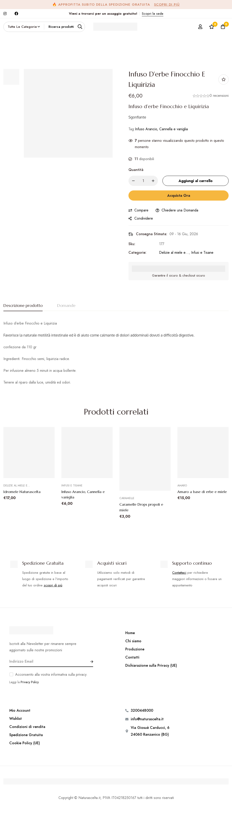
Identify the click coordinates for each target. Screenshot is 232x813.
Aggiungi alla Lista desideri (223, 79)
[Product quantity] (143, 181)
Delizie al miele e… (174, 252)
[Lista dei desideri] (211, 26)
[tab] (23, 306)
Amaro (182, 486)
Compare (141, 210)
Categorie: (137, 252)
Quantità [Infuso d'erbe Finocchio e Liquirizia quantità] (135, 169)
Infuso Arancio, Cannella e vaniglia (161, 129)
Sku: (131, 244)
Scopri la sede (152, 13)
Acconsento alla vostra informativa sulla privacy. (51, 674)
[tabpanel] (116, 353)
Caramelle (126, 498)
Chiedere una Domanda (180, 210)
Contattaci (179, 572)
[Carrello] (222, 26)
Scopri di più (167, 4)
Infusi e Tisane (202, 252)
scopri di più (53, 585)
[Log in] (200, 26)
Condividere (143, 218)
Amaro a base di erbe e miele (202, 491)
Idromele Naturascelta (22, 491)
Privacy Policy (30, 682)
